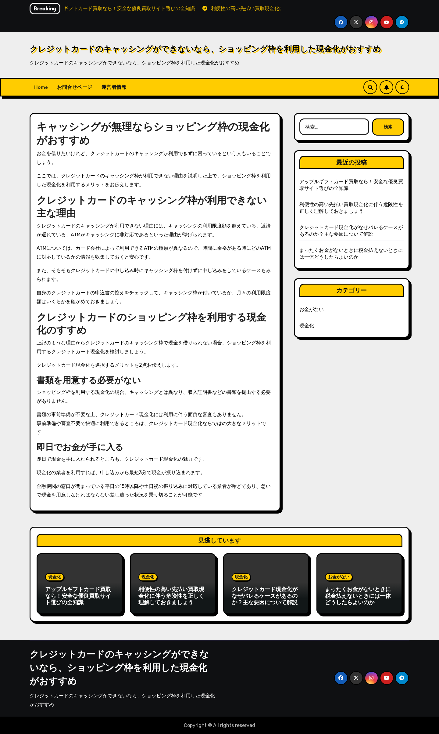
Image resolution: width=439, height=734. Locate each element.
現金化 (306, 326)
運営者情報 (114, 87)
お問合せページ (74, 87)
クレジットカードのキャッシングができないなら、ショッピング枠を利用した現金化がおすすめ (205, 49)
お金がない (311, 309)
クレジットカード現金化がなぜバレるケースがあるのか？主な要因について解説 (265, 596)
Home (41, 87)
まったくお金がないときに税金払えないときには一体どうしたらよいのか (358, 596)
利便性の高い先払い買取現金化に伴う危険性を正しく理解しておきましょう (171, 596)
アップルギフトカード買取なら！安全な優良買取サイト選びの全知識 (78, 596)
